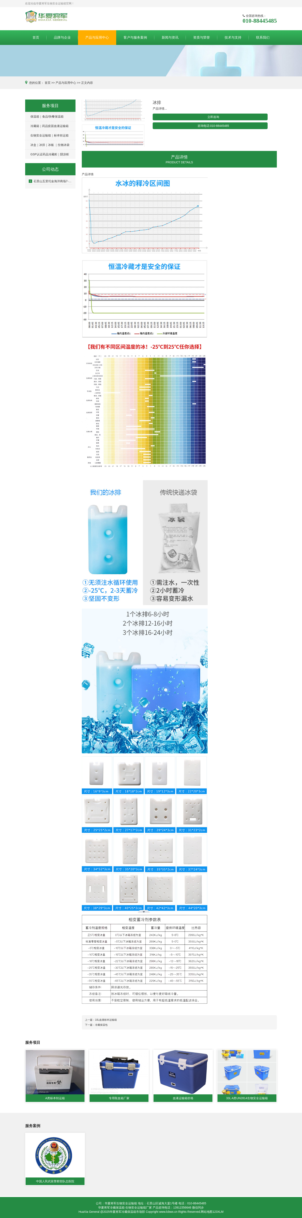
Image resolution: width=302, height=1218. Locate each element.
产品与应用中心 (97, 37)
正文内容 (87, 82)
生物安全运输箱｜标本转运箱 (49, 135)
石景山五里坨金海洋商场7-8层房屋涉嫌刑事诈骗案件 (50, 181)
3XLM (220, 1211)
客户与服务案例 (135, 37)
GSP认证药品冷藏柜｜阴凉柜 (49, 154)
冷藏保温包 (101, 1024)
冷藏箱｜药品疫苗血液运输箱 (49, 126)
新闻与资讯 (170, 37)
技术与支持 (233, 37)
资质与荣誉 (201, 37)
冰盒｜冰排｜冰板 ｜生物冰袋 (49, 145)
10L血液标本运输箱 (106, 1019)
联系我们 (262, 37)
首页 (36, 37)
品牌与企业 (62, 37)
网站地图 (206, 1211)
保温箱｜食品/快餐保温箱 (47, 116)
